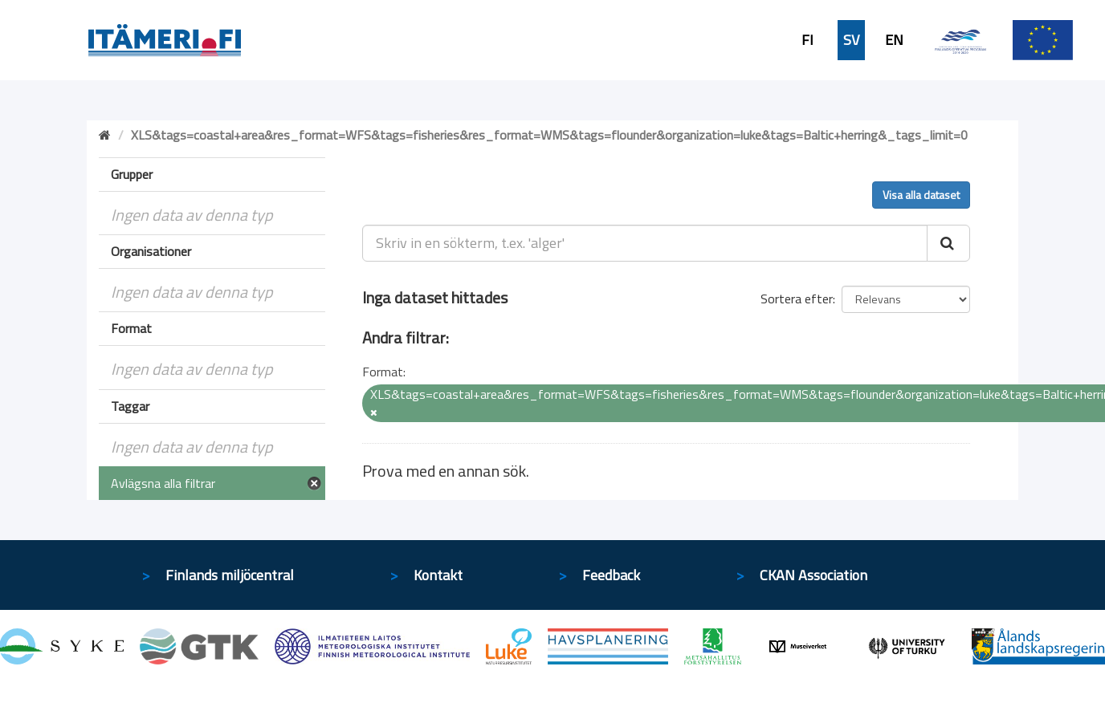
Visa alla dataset (921, 194)
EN (894, 40)
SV (851, 40)
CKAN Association (813, 575)
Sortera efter (796, 298)
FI (807, 40)
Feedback (611, 575)
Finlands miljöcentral (229, 575)
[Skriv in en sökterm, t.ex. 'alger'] (645, 243)
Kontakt (438, 575)
